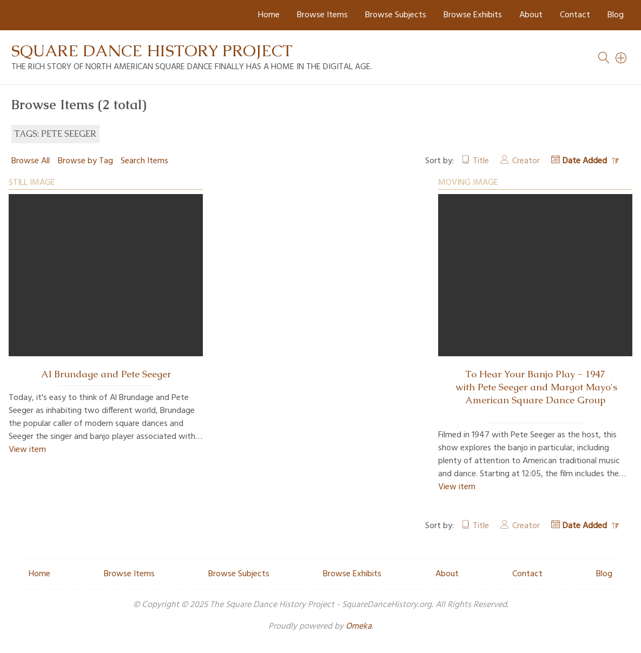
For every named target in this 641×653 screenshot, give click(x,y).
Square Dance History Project (152, 50)
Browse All (30, 161)
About (531, 15)
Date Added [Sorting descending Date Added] (586, 161)
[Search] (621, 57)
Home (269, 15)
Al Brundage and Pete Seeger (106, 374)
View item (27, 449)
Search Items (144, 161)
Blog (615, 15)
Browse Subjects (395, 15)
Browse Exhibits (473, 15)
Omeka (359, 626)
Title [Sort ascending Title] (481, 161)
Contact (575, 15)
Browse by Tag (85, 161)
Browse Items (322, 15)
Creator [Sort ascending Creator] (526, 161)
